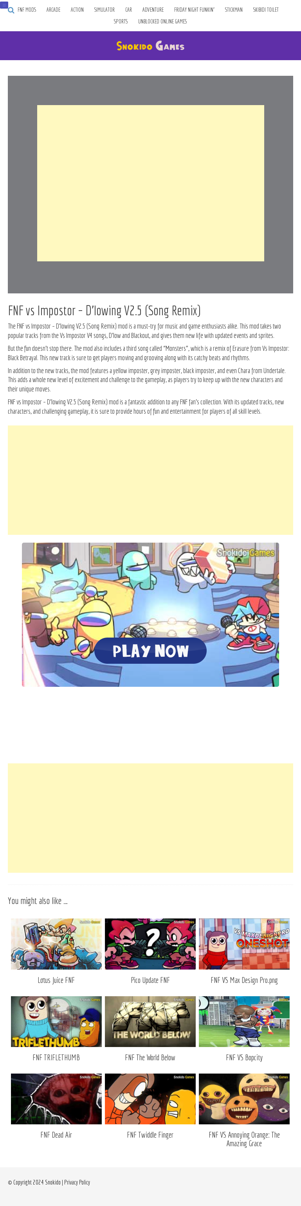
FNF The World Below (150, 1057)
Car (128, 10)
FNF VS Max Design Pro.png (244, 980)
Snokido (53, 1182)
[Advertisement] (150, 183)
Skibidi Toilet (266, 10)
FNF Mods (27, 10)
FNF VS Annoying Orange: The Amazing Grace (244, 1139)
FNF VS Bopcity (244, 1057)
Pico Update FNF (150, 980)
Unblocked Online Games (162, 21)
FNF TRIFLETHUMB (56, 1057)
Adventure (153, 10)
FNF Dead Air (56, 1134)
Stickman (234, 10)
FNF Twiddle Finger (150, 1134)
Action (77, 10)
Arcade (53, 10)
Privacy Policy (77, 1182)
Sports (121, 21)
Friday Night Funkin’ (194, 10)
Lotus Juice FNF (56, 980)
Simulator (104, 10)
